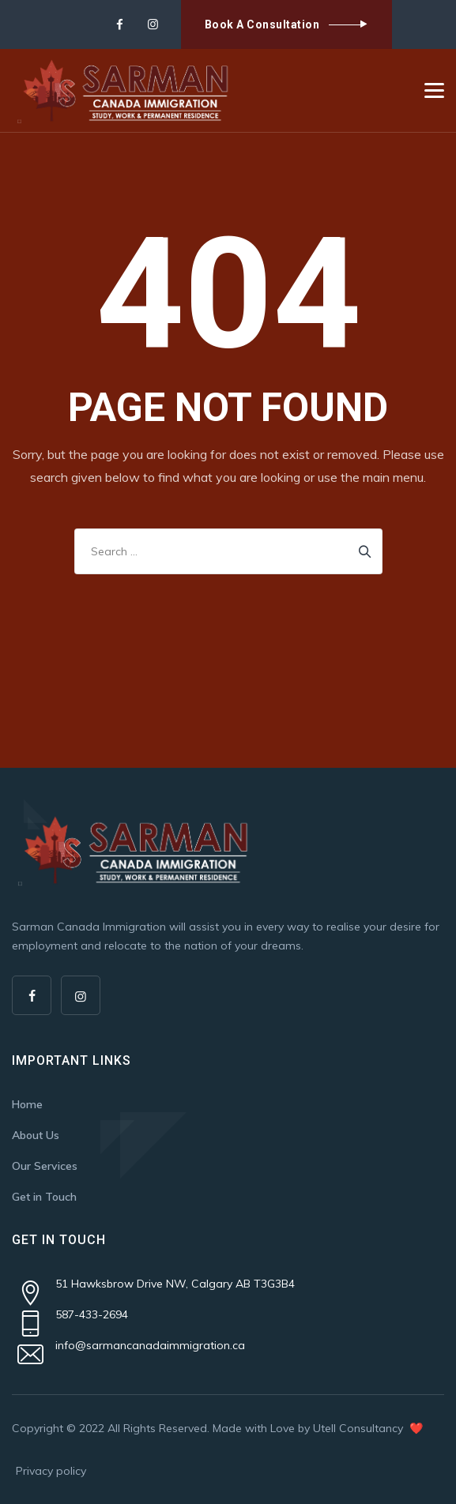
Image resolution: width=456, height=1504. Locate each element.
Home (27, 1104)
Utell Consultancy (359, 1428)
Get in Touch (44, 1197)
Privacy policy (51, 1471)
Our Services (44, 1166)
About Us (35, 1135)
